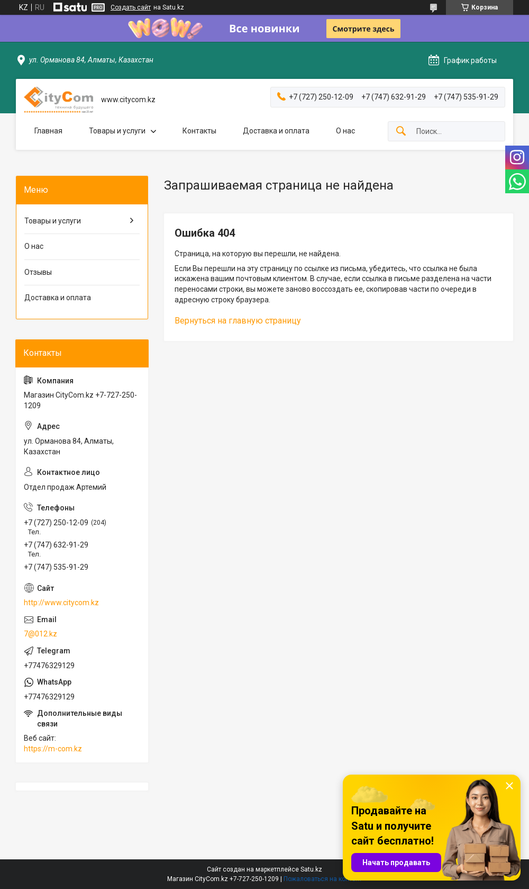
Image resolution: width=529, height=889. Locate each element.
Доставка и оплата (276, 131)
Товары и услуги (117, 131)
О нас (345, 131)
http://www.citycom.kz (61, 602)
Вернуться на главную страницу (238, 321)
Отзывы (38, 272)
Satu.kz (311, 869)
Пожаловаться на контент (323, 879)
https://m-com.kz (53, 748)
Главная (48, 131)
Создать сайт (131, 7)
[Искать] (401, 131)
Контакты (199, 131)
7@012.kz (40, 634)
